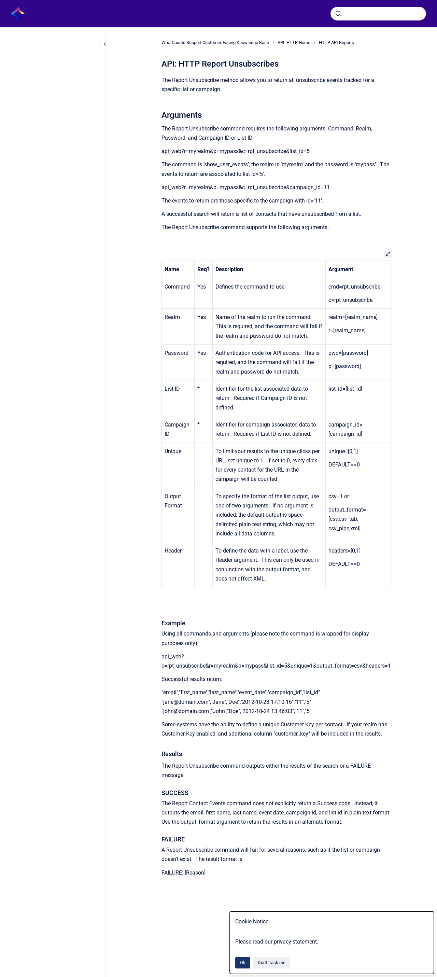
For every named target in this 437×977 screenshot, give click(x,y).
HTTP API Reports (336, 42)
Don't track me (271, 962)
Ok (242, 962)
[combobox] (378, 13)
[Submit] (338, 13)
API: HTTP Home (294, 42)
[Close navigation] (105, 44)
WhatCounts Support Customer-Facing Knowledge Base (215, 42)
